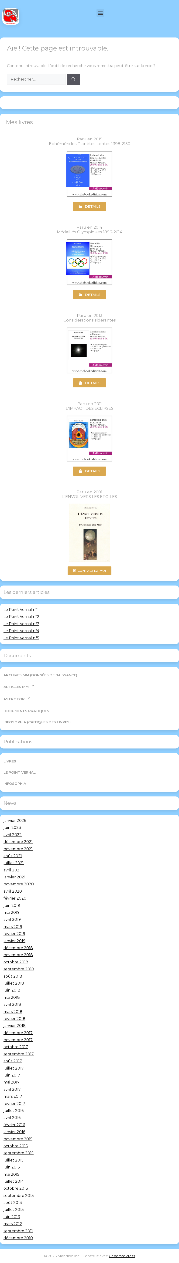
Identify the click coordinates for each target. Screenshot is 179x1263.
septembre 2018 (18, 969)
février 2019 (14, 933)
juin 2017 (11, 1075)
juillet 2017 (13, 1068)
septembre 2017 (18, 1054)
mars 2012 (12, 1224)
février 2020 (14, 898)
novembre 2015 (17, 1139)
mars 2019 (12, 926)
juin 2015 (11, 1167)
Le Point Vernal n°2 (21, 616)
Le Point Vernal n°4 (21, 631)
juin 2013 (11, 1217)
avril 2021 (12, 870)
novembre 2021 (18, 849)
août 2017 (12, 1061)
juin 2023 (12, 827)
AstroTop (17, 698)
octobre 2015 (15, 1146)
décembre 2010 (18, 1238)
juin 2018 (11, 990)
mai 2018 (11, 997)
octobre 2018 (15, 962)
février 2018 (14, 1018)
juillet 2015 (13, 1160)
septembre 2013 (18, 1195)
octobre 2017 (15, 1047)
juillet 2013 (13, 1209)
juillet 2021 (13, 863)
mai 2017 (11, 1082)
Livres (9, 761)
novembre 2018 (18, 955)
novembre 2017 (18, 1040)
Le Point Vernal (19, 772)
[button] (100, 13)
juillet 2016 (13, 1110)
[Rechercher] (73, 79)
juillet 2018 (13, 983)
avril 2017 (12, 1089)
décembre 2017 (18, 1033)
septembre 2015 (18, 1153)
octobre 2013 (15, 1188)
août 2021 (12, 856)
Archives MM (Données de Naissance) (40, 675)
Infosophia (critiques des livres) (37, 722)
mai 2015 (11, 1174)
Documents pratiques (26, 711)
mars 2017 (12, 1096)
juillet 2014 (13, 1181)
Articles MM (18, 686)
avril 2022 (12, 835)
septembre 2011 (18, 1231)
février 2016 (14, 1125)
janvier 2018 (14, 1025)
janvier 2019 (14, 941)
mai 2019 (11, 912)
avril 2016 (12, 1117)
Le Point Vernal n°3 (21, 624)
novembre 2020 (18, 884)
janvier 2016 (14, 1132)
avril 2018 (12, 1004)
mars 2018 (12, 1011)
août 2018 (12, 976)
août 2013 (12, 1202)
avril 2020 (12, 891)
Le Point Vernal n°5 (21, 638)
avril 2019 (12, 919)
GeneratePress (122, 1256)
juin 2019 (11, 905)
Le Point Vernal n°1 (21, 609)
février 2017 (14, 1103)
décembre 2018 (18, 948)
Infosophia (14, 783)
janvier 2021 (14, 877)
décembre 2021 (18, 842)
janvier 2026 (14, 820)
